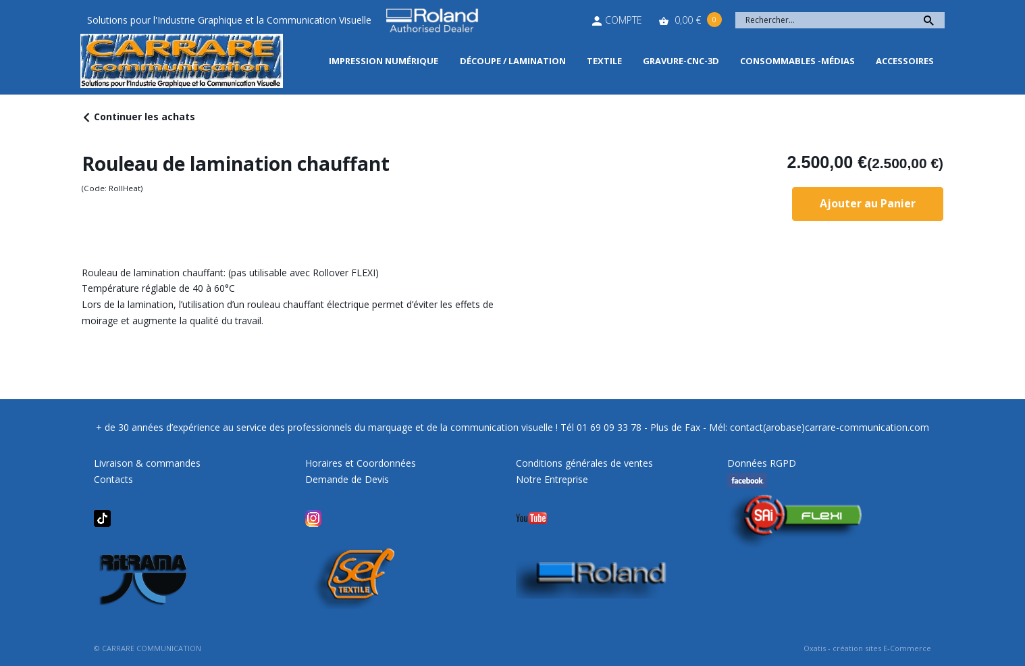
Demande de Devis (347, 479)
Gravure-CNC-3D (681, 61)
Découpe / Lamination (513, 61)
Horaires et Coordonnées (360, 463)
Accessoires (905, 61)
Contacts (113, 479)
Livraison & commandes (147, 463)
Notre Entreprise (552, 479)
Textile (604, 61)
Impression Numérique (383, 61)
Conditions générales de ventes (584, 463)
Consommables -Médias (797, 61)
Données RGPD (761, 463)
